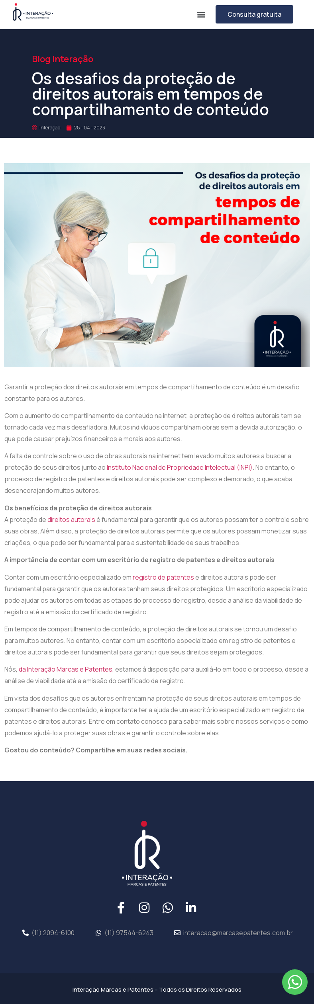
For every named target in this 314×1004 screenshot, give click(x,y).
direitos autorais (71, 519)
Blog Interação (62, 59)
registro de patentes (163, 577)
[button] (201, 14)
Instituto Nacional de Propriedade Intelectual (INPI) (180, 467)
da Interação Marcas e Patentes (65, 669)
